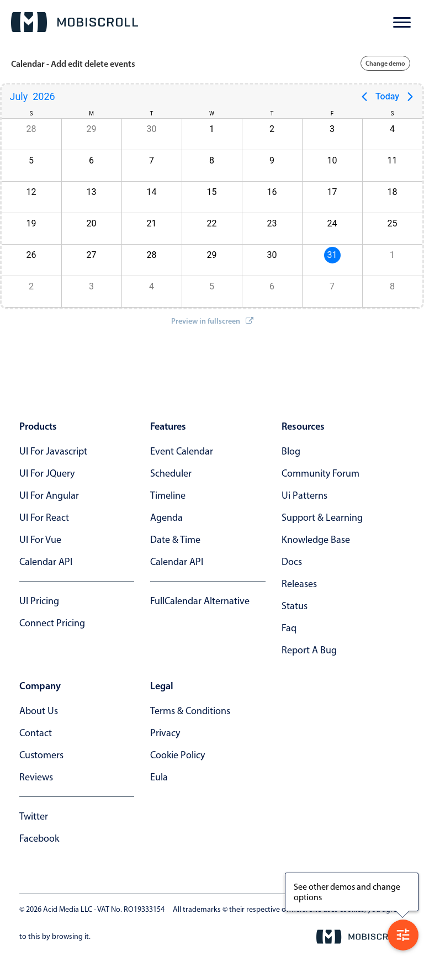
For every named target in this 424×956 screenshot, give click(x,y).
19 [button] (31, 223)
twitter (33, 816)
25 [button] (393, 223)
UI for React (44, 517)
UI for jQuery (47, 473)
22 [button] (212, 223)
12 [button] (31, 192)
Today (387, 96)
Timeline (168, 495)
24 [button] (332, 223)
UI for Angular (49, 495)
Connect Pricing (52, 623)
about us (38, 711)
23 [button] (272, 223)
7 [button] (151, 160)
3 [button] (332, 129)
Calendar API (45, 562)
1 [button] (211, 129)
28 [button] (31, 129)
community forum (320, 473)
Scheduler (171, 473)
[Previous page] (364, 97)
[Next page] (410, 97)
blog (291, 451)
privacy (165, 733)
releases (299, 584)
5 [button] (31, 160)
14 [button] (152, 192)
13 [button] (92, 192)
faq (289, 628)
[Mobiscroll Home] (74, 22)
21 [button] (152, 223)
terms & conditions (190, 711)
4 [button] (392, 129)
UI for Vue (40, 540)
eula (159, 777)
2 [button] (271, 129)
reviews (36, 777)
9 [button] (271, 160)
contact (35, 733)
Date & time (175, 540)
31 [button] (332, 255)
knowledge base (316, 540)
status (295, 606)
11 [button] (393, 160)
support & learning (322, 517)
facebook (39, 838)
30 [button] (152, 129)
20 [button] (92, 223)
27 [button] (92, 255)
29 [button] (92, 129)
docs (292, 562)
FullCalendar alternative (200, 601)
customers (41, 755)
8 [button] (211, 160)
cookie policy (177, 755)
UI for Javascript (53, 451)
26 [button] (31, 255)
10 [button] (332, 160)
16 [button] (272, 192)
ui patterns (304, 495)
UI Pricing (39, 601)
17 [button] (332, 192)
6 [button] (91, 160)
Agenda (166, 517)
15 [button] (212, 192)
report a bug (309, 650)
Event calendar (181, 451)
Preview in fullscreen (212, 321)
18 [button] (393, 192)
